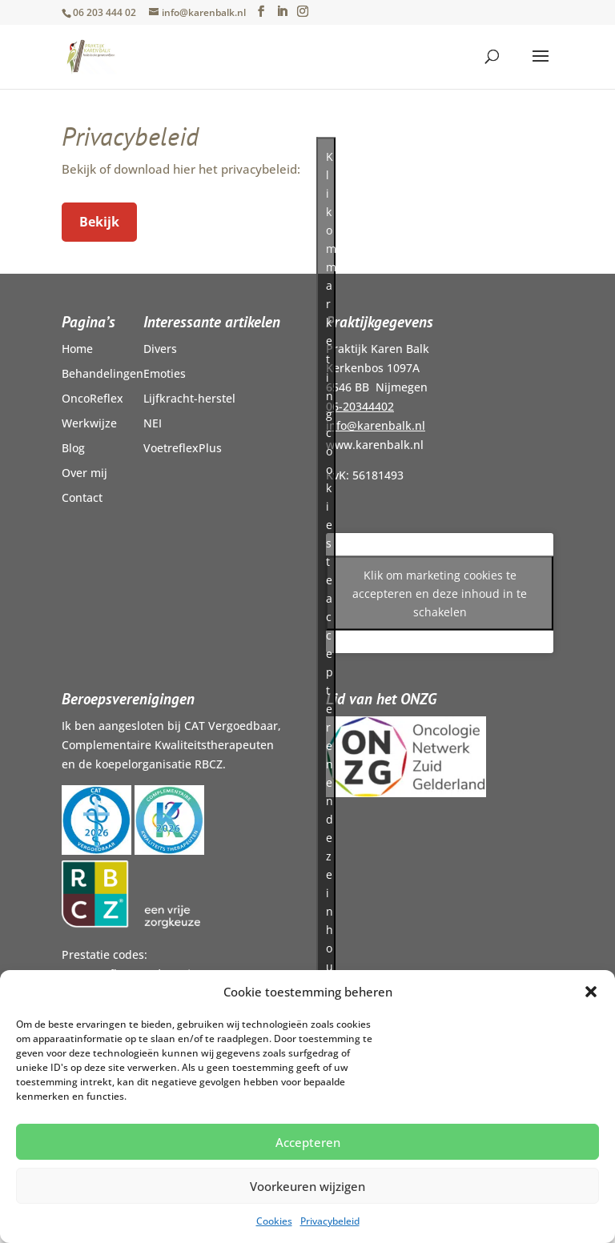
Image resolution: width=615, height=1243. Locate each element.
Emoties (164, 373)
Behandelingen (102, 373)
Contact (82, 497)
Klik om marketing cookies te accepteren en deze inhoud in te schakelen (439, 593)
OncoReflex (92, 398)
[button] (591, 992)
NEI (152, 423)
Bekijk (99, 222)
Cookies (274, 1221)
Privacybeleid (330, 1221)
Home (77, 348)
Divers (160, 348)
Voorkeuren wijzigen (307, 1186)
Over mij (84, 472)
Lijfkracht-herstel (189, 398)
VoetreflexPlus (182, 447)
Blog (73, 447)
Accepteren (307, 1142)
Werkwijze (89, 423)
